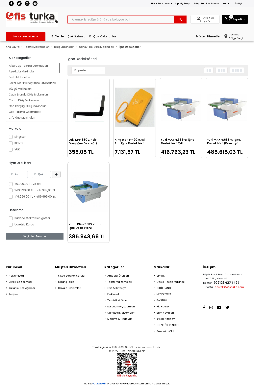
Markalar (161, 267)
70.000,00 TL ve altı (27, 184)
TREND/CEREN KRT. (168, 325)
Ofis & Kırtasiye (116, 288)
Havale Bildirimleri (69, 288)
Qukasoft (99, 383)
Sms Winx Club (166, 331)
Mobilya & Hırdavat (119, 319)
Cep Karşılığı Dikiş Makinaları (27, 106)
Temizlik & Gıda (117, 300)
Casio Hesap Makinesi (171, 282)
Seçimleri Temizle (34, 236)
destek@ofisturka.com (229, 287)
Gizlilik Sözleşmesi (20, 282)
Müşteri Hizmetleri (208, 36)
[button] (235, 19)
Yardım (227, 3)
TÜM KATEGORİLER (24, 36)
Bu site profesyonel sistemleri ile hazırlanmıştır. (127, 383)
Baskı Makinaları (19, 77)
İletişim (239, 3)
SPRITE (161, 276)
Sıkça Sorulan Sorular (206, 3)
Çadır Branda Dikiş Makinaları (28, 95)
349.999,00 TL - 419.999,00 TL (34, 190)
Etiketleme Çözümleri (121, 306)
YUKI (17, 149)
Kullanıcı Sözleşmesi (22, 288)
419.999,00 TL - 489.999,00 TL (35, 197)
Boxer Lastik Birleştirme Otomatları (32, 83)
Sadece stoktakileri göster (32, 218)
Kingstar (20, 137)
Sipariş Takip (182, 3)
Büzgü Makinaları (20, 89)
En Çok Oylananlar (102, 36)
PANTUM (162, 300)
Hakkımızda (16, 276)
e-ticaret (129, 383)
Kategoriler (114, 267)
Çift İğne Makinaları (22, 118)
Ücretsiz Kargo (24, 224)
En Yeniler (58, 36)
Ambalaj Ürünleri (118, 276)
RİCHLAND (163, 306)
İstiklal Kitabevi (166, 319)
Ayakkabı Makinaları (22, 71)
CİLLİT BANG (164, 288)
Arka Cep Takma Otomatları (28, 66)
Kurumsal (14, 267)
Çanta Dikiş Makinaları (24, 100)
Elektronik (113, 294)
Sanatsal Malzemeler (121, 313)
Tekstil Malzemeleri (119, 282)
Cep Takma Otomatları (25, 112)
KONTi (18, 143)
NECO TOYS (164, 294)
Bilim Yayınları (165, 313)
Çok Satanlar (77, 36)
